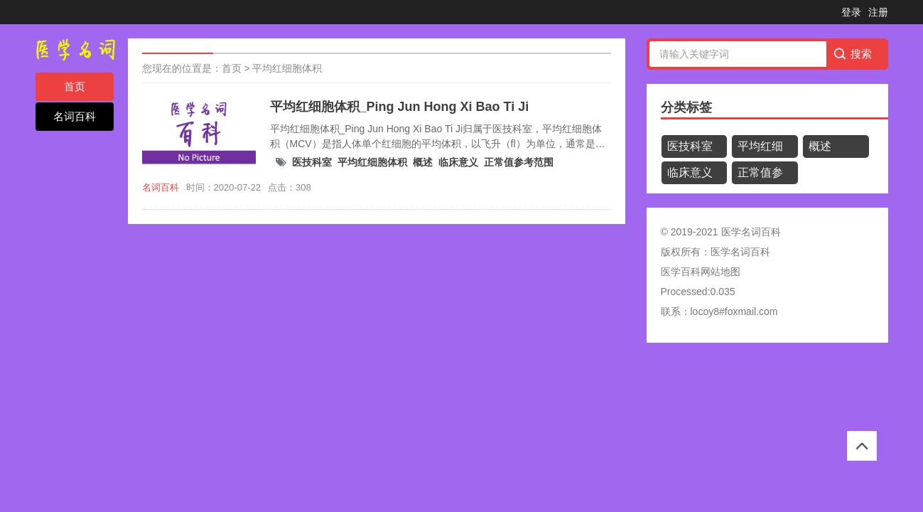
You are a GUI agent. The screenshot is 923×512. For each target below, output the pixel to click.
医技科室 (312, 162)
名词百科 (74, 116)
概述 (423, 162)
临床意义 (458, 162)
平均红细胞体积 (287, 68)
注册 (878, 12)
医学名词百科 (740, 251)
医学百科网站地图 (700, 271)
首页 (74, 86)
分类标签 (686, 107)
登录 (851, 12)
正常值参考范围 (519, 162)
